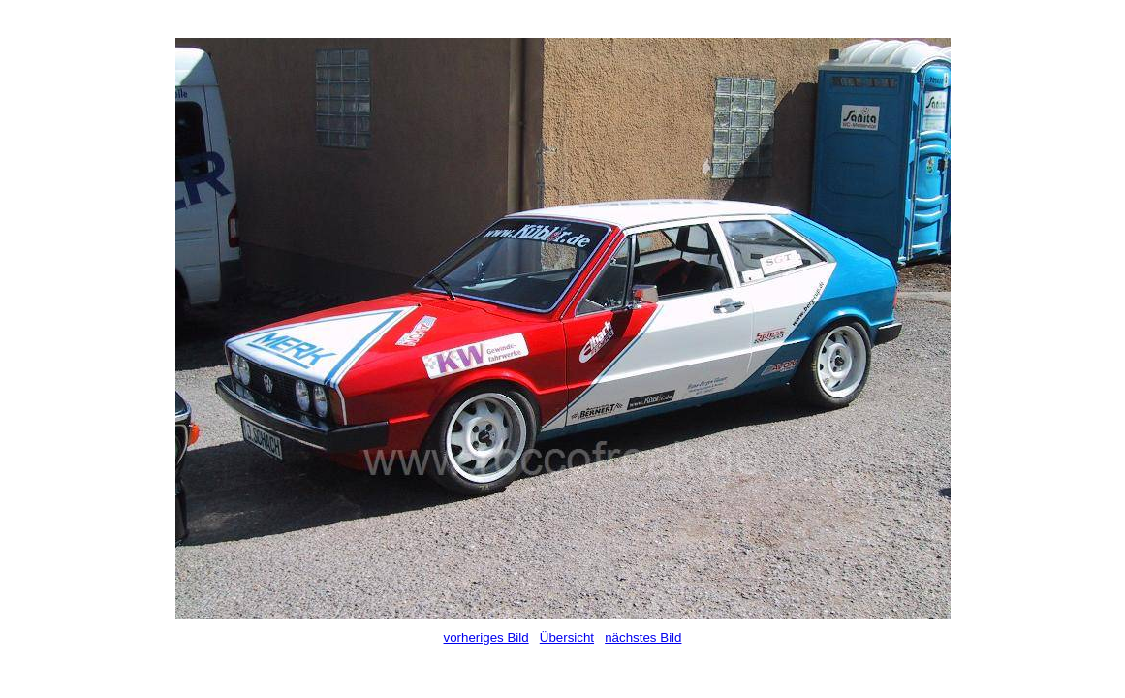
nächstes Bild (643, 637)
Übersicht (567, 637)
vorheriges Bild (486, 637)
